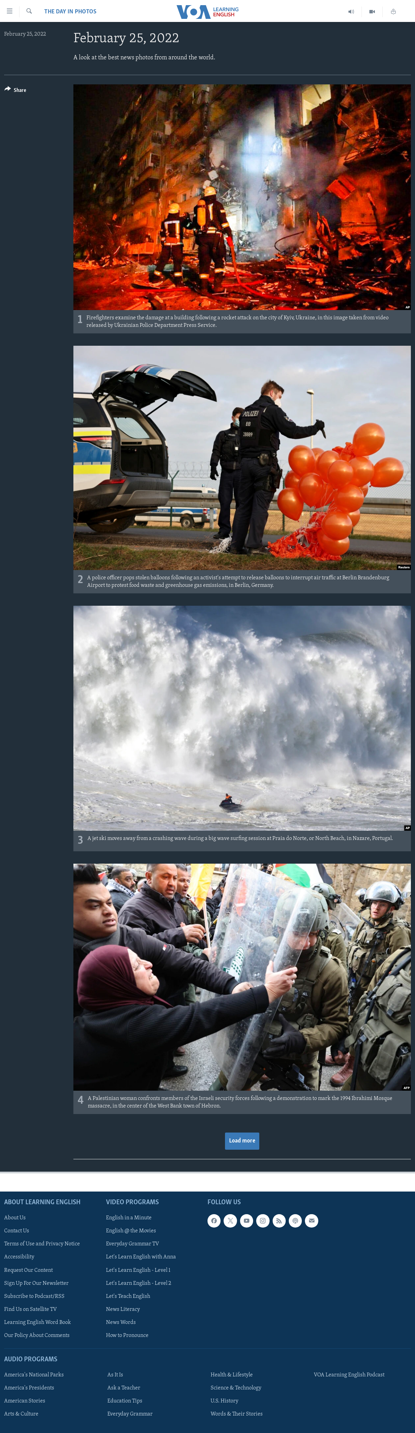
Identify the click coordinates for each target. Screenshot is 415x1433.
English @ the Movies (131, 1231)
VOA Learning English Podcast (349, 1375)
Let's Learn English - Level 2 (138, 1283)
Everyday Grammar (130, 1414)
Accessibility (19, 1257)
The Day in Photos (70, 12)
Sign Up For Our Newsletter (36, 1283)
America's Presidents (29, 1388)
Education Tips (124, 1401)
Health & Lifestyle (232, 1375)
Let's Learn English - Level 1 (138, 1270)
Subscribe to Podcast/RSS (34, 1296)
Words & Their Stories (237, 1414)
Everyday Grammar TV (132, 1244)
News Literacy (123, 1309)
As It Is (115, 1375)
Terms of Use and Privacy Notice (42, 1244)
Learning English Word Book (37, 1322)
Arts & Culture (21, 1414)
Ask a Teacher (123, 1388)
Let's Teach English (128, 1296)
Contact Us (16, 1231)
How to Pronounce (127, 1335)
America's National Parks (34, 1375)
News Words (121, 1322)
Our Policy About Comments (37, 1335)
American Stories (24, 1401)
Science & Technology (236, 1388)
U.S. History (224, 1401)
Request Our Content (28, 1270)
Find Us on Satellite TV (30, 1309)
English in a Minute (129, 1218)
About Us (15, 1218)
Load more (242, 1141)
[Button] (15, 91)
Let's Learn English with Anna (141, 1257)
